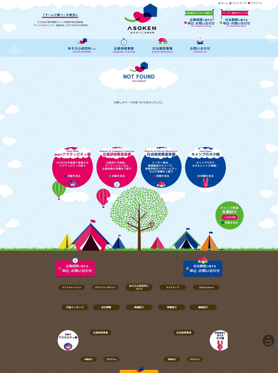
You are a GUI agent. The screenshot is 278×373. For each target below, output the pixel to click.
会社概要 (106, 307)
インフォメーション (71, 287)
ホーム (223, 3)
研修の (68, 336)
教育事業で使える (210, 335)
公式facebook (206, 287)
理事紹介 (172, 307)
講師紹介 (203, 307)
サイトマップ (237, 3)
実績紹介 (139, 307)
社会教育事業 (180, 332)
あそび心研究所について (139, 287)
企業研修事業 (97, 332)
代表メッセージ (75, 307)
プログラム (112, 359)
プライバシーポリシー (261, 3)
